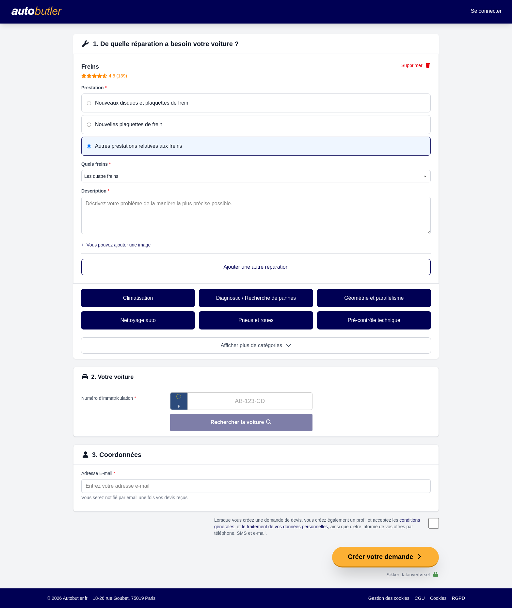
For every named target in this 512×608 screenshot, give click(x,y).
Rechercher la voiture (241, 422)
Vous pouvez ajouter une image (116, 245)
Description (95, 191)
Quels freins (96, 164)
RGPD (458, 598)
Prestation (94, 87)
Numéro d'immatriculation (108, 398)
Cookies (438, 598)
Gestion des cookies (388, 598)
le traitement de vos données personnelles (285, 526)
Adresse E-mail (98, 473)
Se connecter (486, 11)
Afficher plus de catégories (256, 345)
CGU (420, 598)
